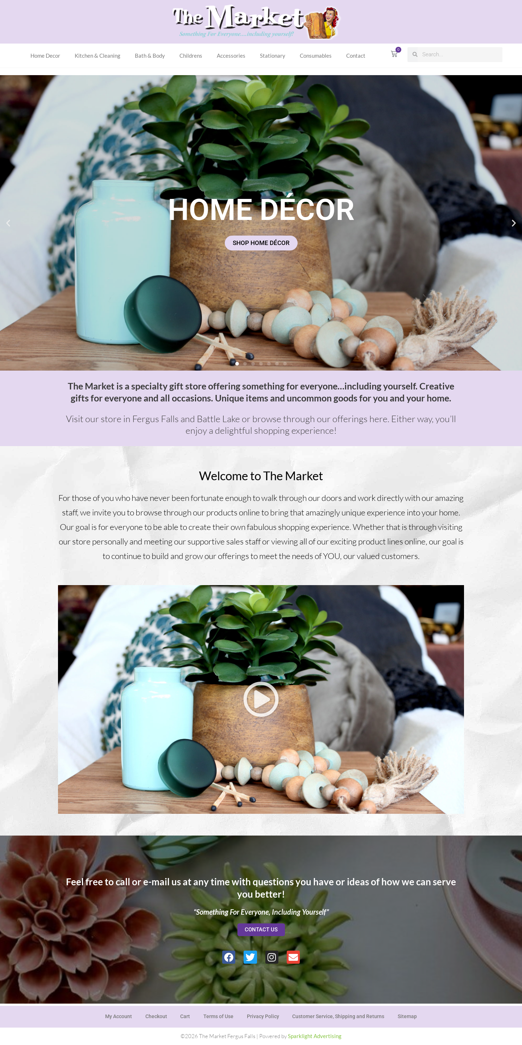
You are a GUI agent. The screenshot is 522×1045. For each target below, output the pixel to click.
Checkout (154, 1016)
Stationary (272, 55)
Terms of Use (218, 1016)
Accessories (231, 55)
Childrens (190, 55)
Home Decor (45, 55)
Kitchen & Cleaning (97, 55)
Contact (355, 55)
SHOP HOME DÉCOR (261, 243)
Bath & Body (150, 55)
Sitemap (410, 1016)
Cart (184, 1016)
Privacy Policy (264, 1016)
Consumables (316, 55)
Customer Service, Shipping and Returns (341, 1016)
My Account (115, 1016)
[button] (8, 222)
